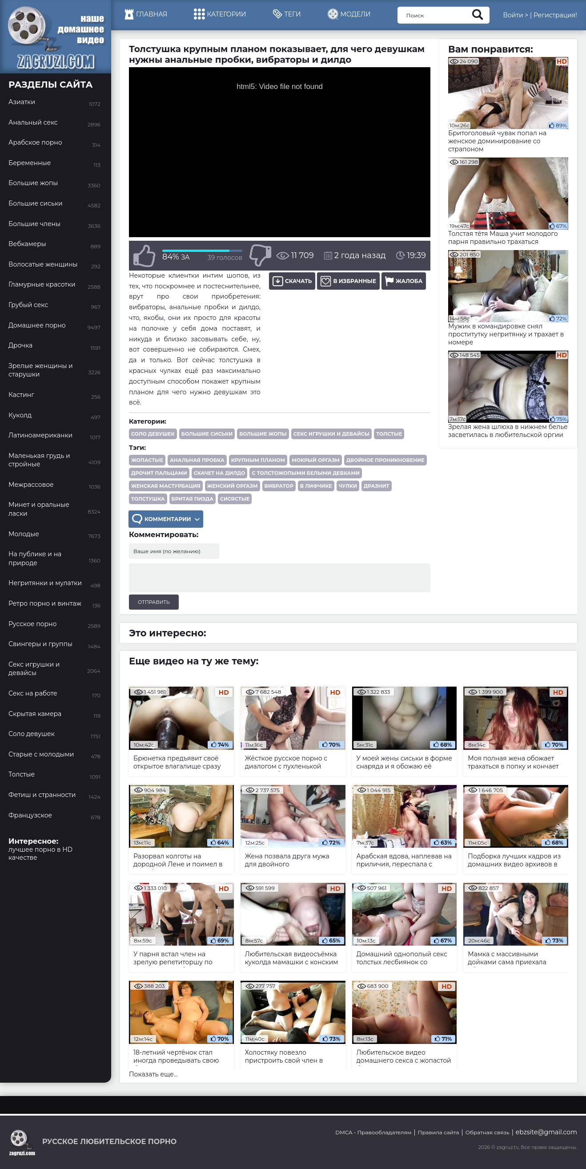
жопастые (147, 460)
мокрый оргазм (316, 460)
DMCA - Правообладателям (373, 1132)
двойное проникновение (385, 460)
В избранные (348, 281)
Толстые (389, 434)
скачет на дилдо (219, 473)
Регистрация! (555, 15)
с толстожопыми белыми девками (306, 473)
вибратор (279, 486)
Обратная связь (488, 1132)
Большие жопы (263, 434)
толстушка (148, 499)
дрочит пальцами (159, 473)
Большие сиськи (207, 434)
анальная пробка (197, 460)
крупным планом (258, 460)
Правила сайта (438, 1132)
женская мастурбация (166, 486)
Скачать (292, 281)
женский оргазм (232, 486)
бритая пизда (192, 499)
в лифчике (316, 486)
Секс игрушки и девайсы (331, 434)
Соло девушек (153, 434)
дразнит (376, 486)
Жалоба (403, 281)
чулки (348, 486)
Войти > (515, 15)
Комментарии (166, 519)
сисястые (235, 499)
